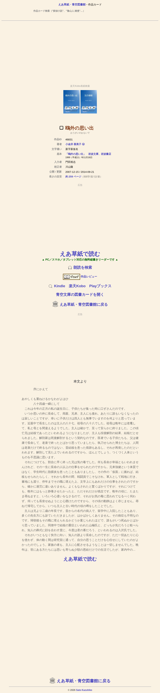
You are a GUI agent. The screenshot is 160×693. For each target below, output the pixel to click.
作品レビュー (80, 276)
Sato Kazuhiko (84, 690)
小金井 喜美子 (73, 144)
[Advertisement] (80, 51)
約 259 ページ (73, 176)
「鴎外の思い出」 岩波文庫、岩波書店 (88, 153)
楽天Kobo (77, 286)
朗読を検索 (82, 267)
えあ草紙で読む (80, 254)
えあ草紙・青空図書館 (72, 4)
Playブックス (100, 286)
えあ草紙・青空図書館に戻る (84, 304)
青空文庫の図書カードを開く (80, 294)
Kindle (59, 286)
